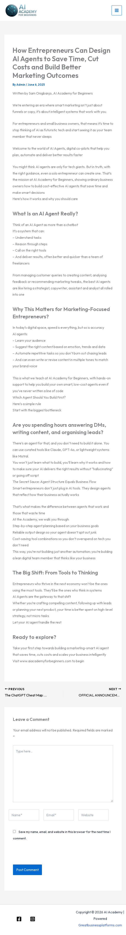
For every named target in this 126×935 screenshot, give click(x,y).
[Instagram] (32, 919)
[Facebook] (19, 919)
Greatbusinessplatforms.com (100, 925)
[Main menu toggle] (117, 10)
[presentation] (42, 855)
